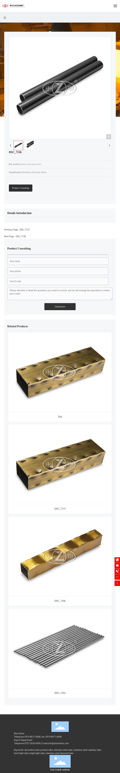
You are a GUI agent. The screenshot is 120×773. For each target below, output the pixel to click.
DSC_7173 (59, 508)
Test (60, 416)
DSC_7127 (25, 229)
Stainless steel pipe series (34, 172)
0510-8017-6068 (32, 737)
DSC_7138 (21, 236)
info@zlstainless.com (58, 743)
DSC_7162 (59, 693)
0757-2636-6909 (32, 743)
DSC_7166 (59, 600)
